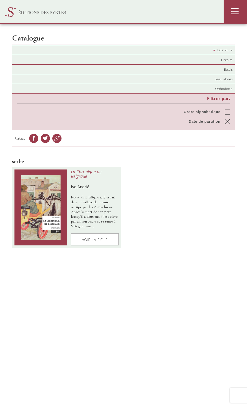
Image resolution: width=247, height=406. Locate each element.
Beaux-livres (224, 79)
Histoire (227, 60)
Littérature (223, 50)
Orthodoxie (224, 89)
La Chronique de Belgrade (86, 174)
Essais (228, 69)
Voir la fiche (95, 239)
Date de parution (204, 121)
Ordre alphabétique (202, 112)
